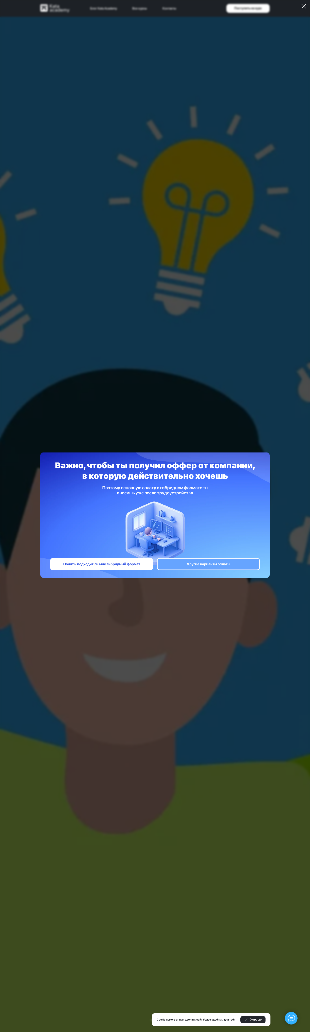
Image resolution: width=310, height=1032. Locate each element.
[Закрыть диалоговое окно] (304, 6)
